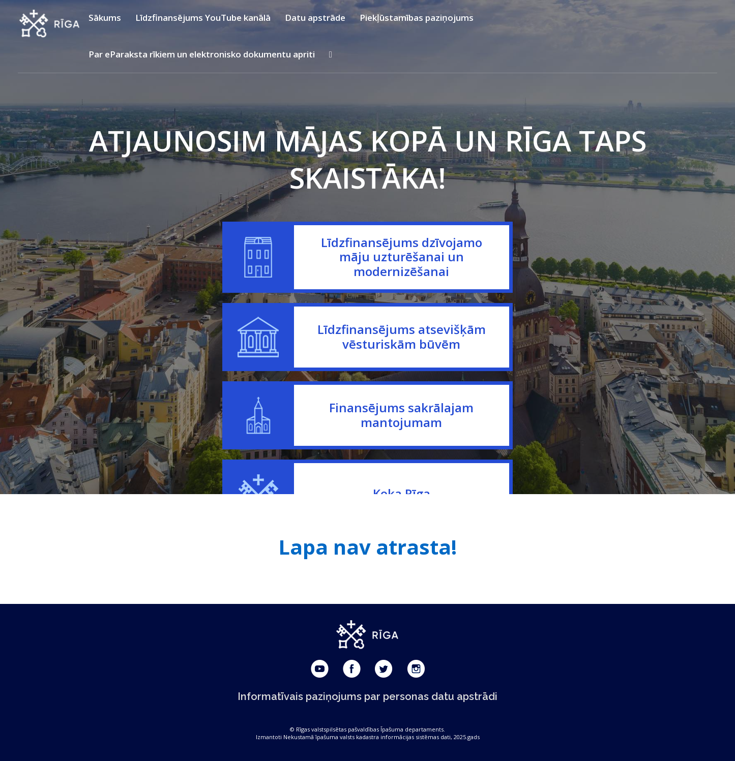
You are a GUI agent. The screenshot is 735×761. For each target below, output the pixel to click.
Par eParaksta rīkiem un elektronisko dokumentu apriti (202, 54)
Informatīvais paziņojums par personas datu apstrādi (367, 696)
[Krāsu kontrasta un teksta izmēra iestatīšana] (330, 54)
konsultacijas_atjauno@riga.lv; (451, 404)
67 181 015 (366, 451)
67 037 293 (368, 482)
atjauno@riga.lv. (494, 420)
